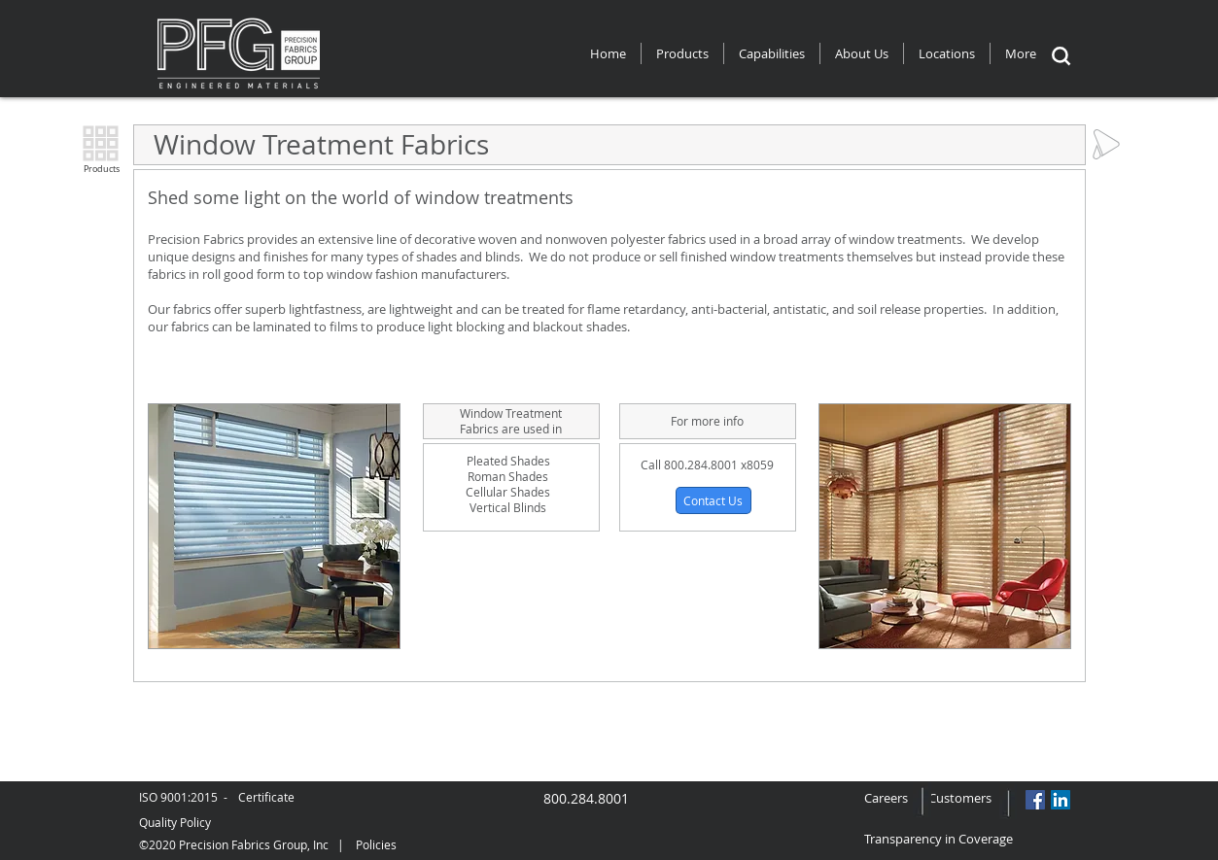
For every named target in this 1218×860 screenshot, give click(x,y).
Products (102, 169)
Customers (960, 798)
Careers (896, 798)
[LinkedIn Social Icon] (1060, 799)
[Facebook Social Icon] (1035, 799)
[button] (713, 500)
